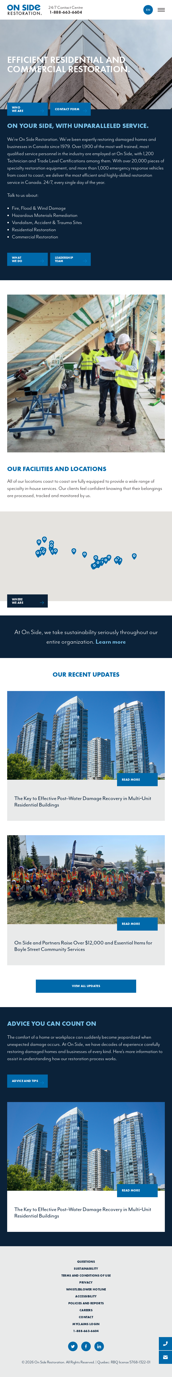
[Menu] (161, 9)
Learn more (111, 642)
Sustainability (86, 1268)
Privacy (85, 1282)
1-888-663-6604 (86, 1331)
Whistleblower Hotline (86, 1289)
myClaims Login (86, 1324)
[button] (44, 540)
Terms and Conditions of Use (86, 1275)
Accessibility (86, 1296)
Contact (86, 1317)
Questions (86, 1261)
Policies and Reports (86, 1303)
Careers (86, 1310)
